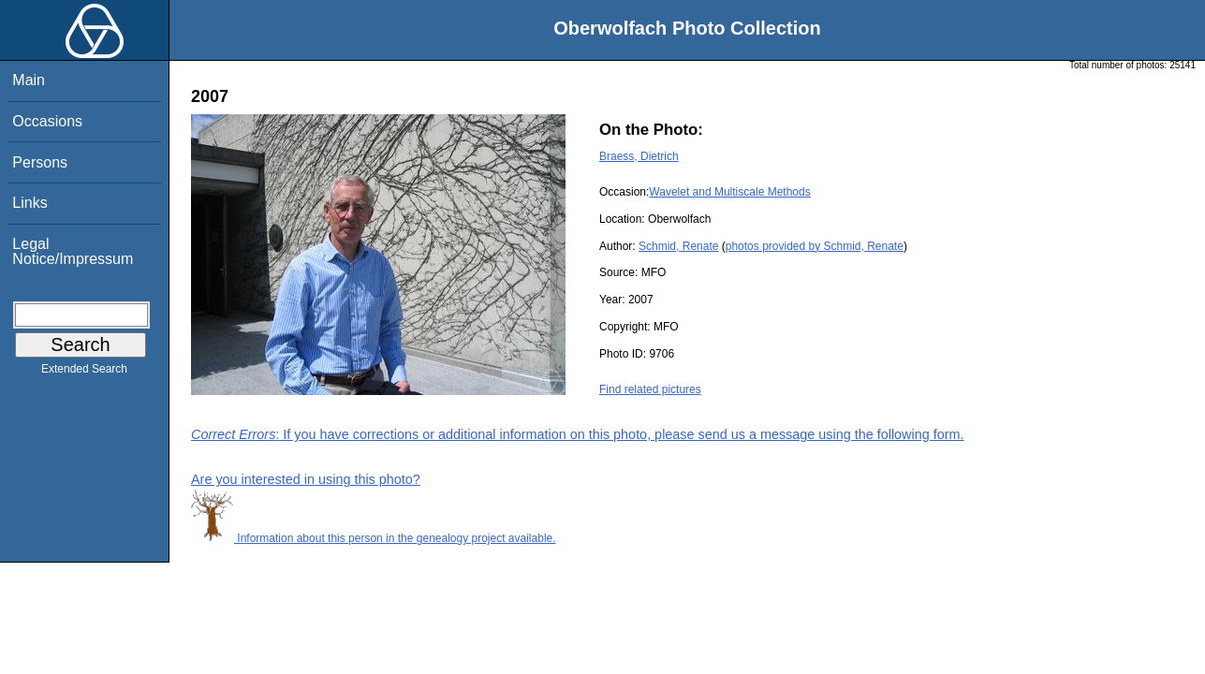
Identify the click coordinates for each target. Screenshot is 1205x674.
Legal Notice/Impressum (72, 251)
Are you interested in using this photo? (305, 479)
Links (29, 203)
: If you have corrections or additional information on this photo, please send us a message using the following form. (577, 434)
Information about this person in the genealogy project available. (373, 538)
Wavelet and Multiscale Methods (729, 191)
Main (28, 80)
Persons (39, 162)
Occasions (47, 121)
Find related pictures (650, 389)
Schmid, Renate (678, 246)
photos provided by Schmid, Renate (815, 246)
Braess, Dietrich (639, 156)
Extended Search (84, 372)
